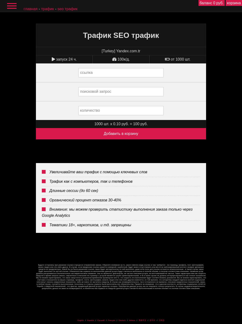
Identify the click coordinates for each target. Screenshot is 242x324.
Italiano (132, 320)
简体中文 (142, 320)
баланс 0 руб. (212, 3)
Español (90, 320)
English (81, 320)
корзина (234, 3)
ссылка (86, 73)
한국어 (152, 320)
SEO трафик (68, 9)
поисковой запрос (95, 91)
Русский (100, 320)
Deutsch (122, 320)
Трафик (47, 9)
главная (31, 9)
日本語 (161, 320)
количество (90, 110)
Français (111, 320)
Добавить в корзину (121, 134)
